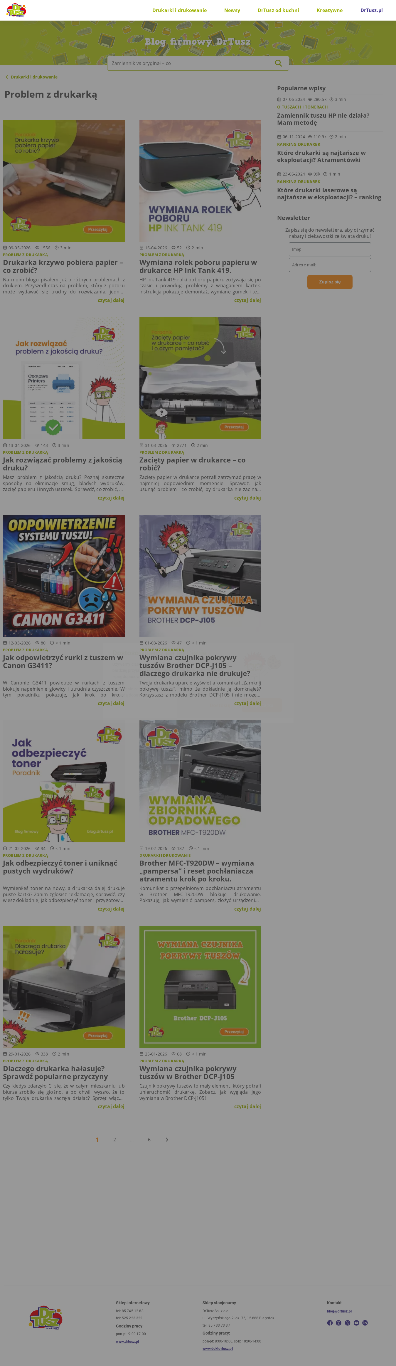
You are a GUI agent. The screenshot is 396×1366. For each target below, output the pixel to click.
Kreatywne (330, 10)
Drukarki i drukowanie (179, 10)
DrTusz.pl (371, 10)
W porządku (262, 705)
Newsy (232, 10)
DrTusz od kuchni (278, 10)
